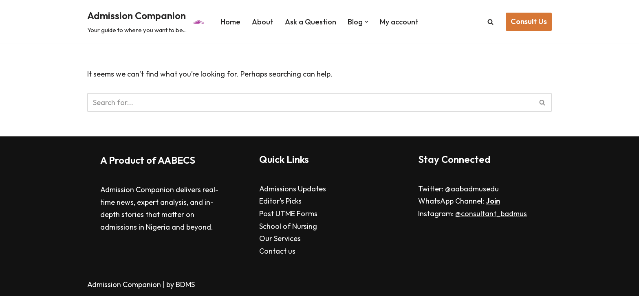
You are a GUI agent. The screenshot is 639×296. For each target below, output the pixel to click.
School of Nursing (288, 226)
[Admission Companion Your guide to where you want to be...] (146, 21)
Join (493, 201)
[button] (366, 22)
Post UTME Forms (288, 213)
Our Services (280, 238)
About (262, 21)
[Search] (490, 22)
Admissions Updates (292, 188)
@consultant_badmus (491, 213)
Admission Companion (125, 284)
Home (230, 21)
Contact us (277, 251)
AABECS (176, 160)
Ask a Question (310, 21)
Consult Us (529, 21)
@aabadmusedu (472, 188)
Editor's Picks (280, 201)
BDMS (185, 284)
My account (399, 21)
